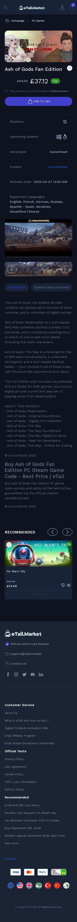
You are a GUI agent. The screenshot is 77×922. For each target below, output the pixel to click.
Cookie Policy (14, 774)
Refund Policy (14, 789)
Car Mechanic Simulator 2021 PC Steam (32, 820)
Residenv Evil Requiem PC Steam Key (30, 812)
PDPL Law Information (21, 781)
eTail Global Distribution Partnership (30, 743)
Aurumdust (58, 167)
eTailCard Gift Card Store (22, 805)
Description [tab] (17, 287)
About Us (11, 712)
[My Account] (62, 7)
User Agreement (15, 766)
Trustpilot (11, 858)
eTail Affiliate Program (20, 735)
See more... (15, 843)
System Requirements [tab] (51, 287)
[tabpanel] (38, 404)
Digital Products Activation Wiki (26, 728)
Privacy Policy (14, 759)
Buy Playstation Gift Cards (23, 828)
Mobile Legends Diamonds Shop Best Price (35, 835)
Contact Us (18, 663)
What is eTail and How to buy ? (27, 720)
